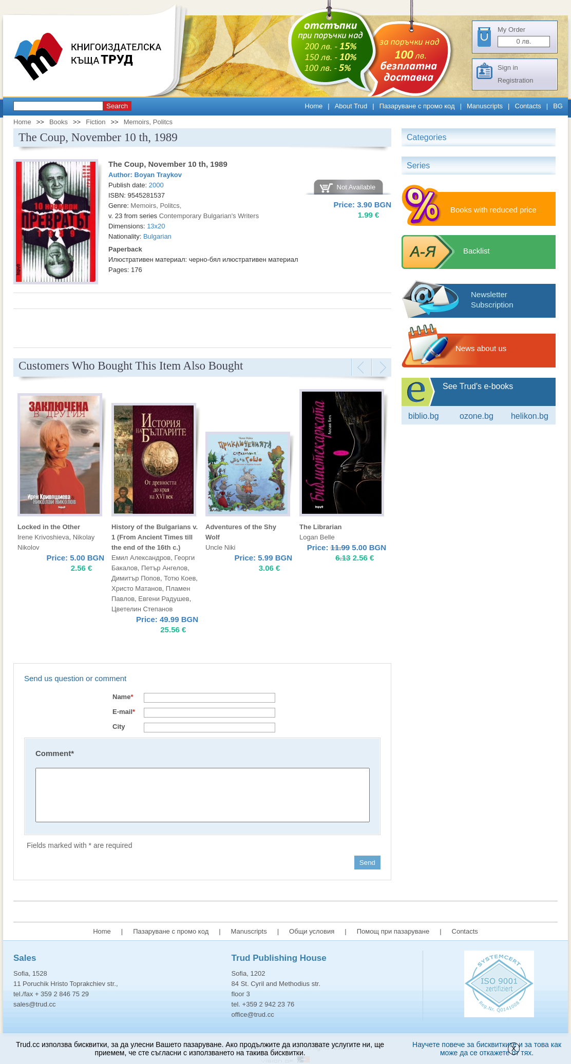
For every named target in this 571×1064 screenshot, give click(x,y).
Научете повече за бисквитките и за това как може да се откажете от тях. (486, 1048)
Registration (515, 80)
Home (314, 106)
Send (367, 862)
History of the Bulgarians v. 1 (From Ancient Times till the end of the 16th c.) (154, 537)
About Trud (351, 106)
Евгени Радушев (163, 599)
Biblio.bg (423, 416)
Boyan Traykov (158, 175)
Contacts (528, 106)
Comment (54, 753)
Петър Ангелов (164, 568)
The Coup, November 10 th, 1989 (167, 164)
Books (58, 122)
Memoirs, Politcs (148, 122)
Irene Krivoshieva (43, 537)
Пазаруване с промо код (417, 106)
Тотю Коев (180, 578)
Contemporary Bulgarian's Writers (209, 216)
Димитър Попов (135, 578)
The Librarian (320, 527)
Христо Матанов (136, 588)
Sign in (508, 67)
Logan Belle (317, 537)
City (118, 726)
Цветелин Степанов (142, 609)
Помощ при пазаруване (393, 931)
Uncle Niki (220, 547)
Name (122, 697)
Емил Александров (140, 558)
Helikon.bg (529, 416)
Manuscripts (485, 106)
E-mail (123, 711)
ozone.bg (476, 416)
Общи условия (311, 931)
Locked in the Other (48, 527)
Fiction (95, 122)
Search (117, 106)
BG (558, 106)
